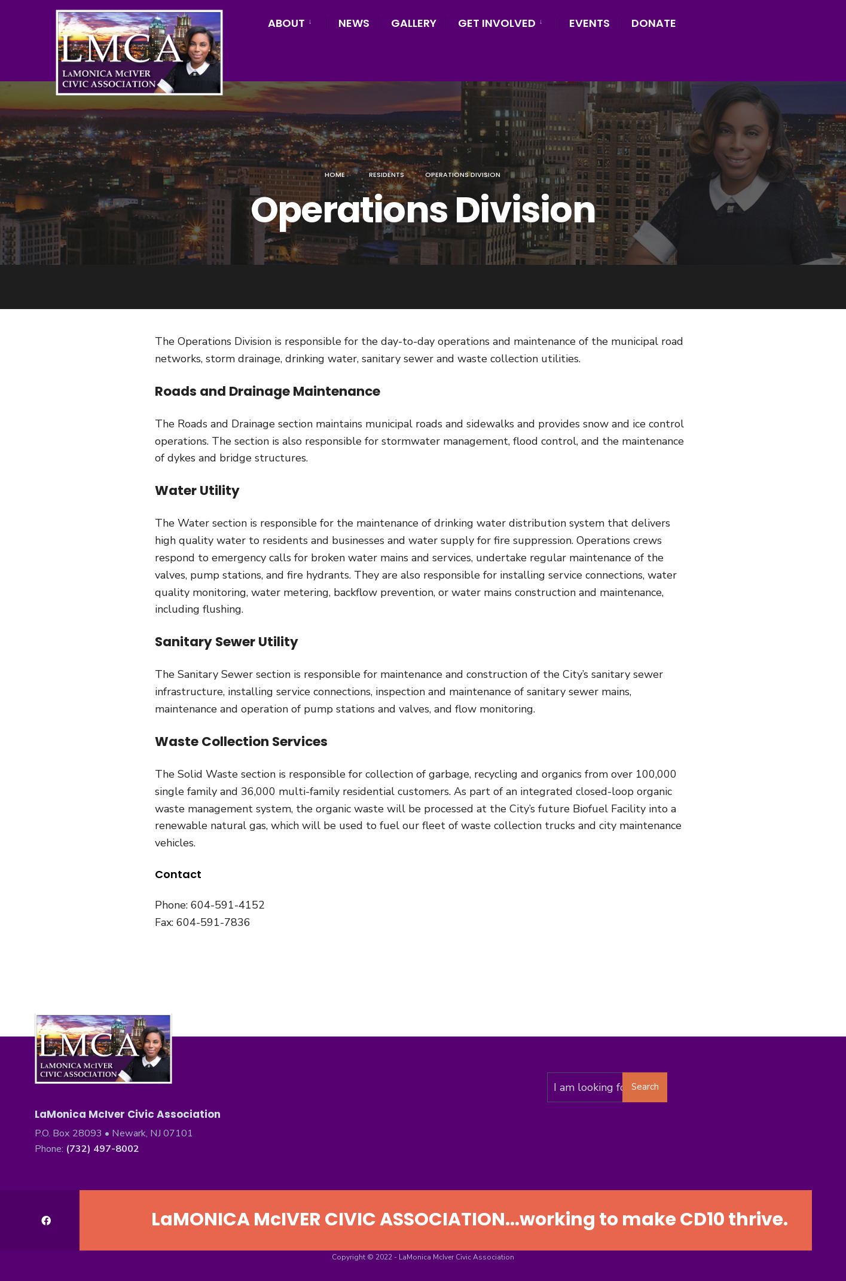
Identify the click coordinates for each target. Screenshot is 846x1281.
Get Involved (497, 23)
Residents (386, 174)
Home (335, 174)
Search (645, 1087)
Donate (653, 23)
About (286, 23)
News (353, 23)
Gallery (413, 23)
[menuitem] (297, 21)
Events (589, 23)
